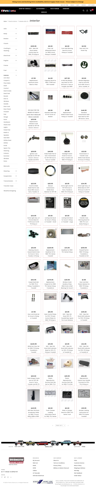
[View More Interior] (16, 75)
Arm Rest (7, 78)
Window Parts (6, 160)
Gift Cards (91, 5)
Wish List (35, 463)
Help (77, 5)
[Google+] (11, 477)
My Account (36, 460)
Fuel (5, 70)
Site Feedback (78, 473)
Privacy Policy (57, 465)
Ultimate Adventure (38, 475)
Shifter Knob (6, 144)
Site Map (76, 470)
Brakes (6, 39)
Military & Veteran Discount (61, 468)
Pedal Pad (7, 130)
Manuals (7, 166)
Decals (6, 96)
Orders (84, 5)
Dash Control (6, 87)
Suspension (8, 176)
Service (44, 12)
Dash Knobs (7, 91)
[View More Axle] (16, 29)
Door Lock (7, 106)
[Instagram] (8, 477)
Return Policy (77, 465)
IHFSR (34, 468)
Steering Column (6, 152)
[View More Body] (16, 33)
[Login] (87, 10)
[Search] (83, 10)
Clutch (6, 43)
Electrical (7, 55)
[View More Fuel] (16, 70)
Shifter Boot (7, 140)
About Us (56, 460)
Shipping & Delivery (79, 468)
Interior (6, 75)
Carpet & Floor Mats (7, 82)
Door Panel (7, 109)
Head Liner (7, 125)
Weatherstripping (10, 191)
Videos (35, 470)
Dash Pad (7, 93)
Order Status (77, 475)
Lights (6, 127)
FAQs (83, 446)
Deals (72, 5)
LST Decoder (36, 473)
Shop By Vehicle (25, 9)
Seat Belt (6, 138)
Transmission (8, 181)
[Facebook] (2, 477)
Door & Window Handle (6, 101)
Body (5, 34)
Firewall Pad (6, 113)
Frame (6, 65)
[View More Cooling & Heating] (16, 49)
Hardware (7, 122)
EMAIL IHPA (49, 446)
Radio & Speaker (6, 134)
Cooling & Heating (7, 49)
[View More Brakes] (16, 38)
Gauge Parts (6, 118)
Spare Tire (7, 148)
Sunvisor (6, 156)
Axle (5, 29)
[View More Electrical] (16, 55)
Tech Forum (54, 9)
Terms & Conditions (59, 463)
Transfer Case (8, 186)
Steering (6, 171)
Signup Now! (16, 461)
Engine (6, 60)
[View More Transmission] (16, 181)
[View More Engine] (16, 60)
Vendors (66, 9)
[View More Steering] (16, 171)
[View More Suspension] (16, 176)
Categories (41, 9)
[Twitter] (5, 477)
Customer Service (79, 463)
